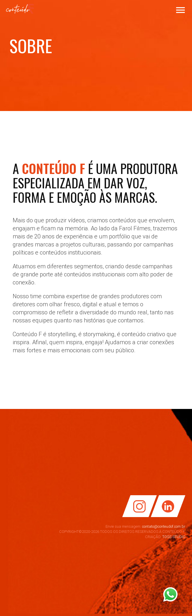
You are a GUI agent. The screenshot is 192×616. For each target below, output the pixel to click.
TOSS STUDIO (173, 536)
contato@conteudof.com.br (163, 526)
